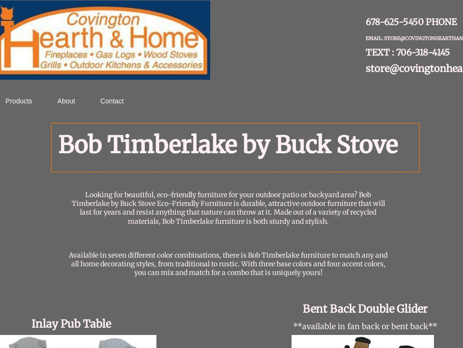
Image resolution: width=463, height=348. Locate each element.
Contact (111, 101)
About (67, 101)
